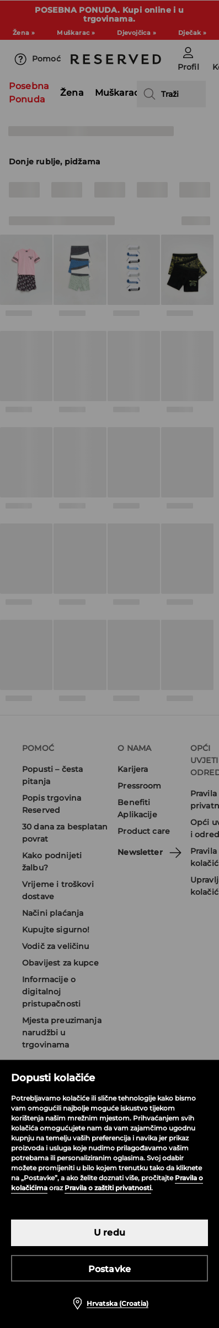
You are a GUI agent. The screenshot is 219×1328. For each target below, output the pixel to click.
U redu (109, 1232)
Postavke (109, 1269)
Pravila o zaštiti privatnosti (108, 1188)
